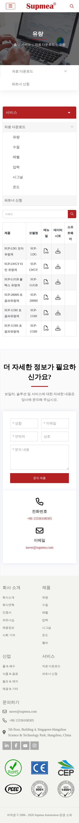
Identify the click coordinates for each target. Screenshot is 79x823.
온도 (16, 187)
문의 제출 (39, 478)
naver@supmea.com (39, 547)
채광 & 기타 (10, 688)
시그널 (18, 177)
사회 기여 (9, 635)
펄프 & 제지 (10, 681)
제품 (46, 587)
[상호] (55, 436)
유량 (16, 137)
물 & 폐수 (9, 666)
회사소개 (8, 597)
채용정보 (8, 627)
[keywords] (35, 214)
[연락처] (24, 436)
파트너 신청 (20, 84)
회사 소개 (11, 587)
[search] (71, 6)
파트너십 (8, 620)
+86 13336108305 (39, 518)
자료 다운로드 (22, 71)
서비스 (48, 656)
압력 (16, 167)
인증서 (7, 612)
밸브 (45, 642)
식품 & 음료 (10, 673)
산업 (7, 656)
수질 (16, 147)
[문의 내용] (39, 457)
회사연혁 (8, 605)
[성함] (24, 423)
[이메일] (55, 423)
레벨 (16, 157)
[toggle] (10, 6)
